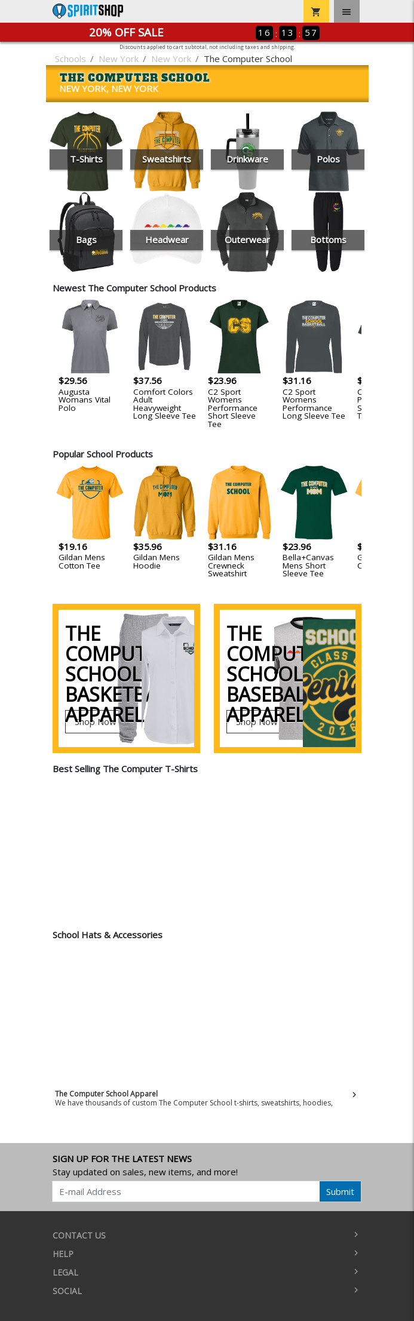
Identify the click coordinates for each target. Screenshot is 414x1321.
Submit (340, 1191)
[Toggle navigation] (347, 11)
